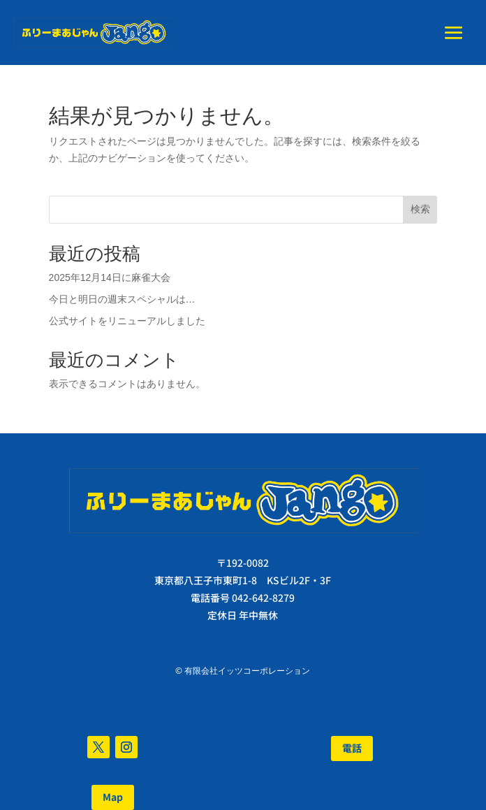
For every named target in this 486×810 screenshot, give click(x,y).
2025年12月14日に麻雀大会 (109, 277)
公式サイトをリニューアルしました (127, 320)
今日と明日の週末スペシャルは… (122, 299)
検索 (420, 209)
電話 (352, 748)
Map (113, 797)
